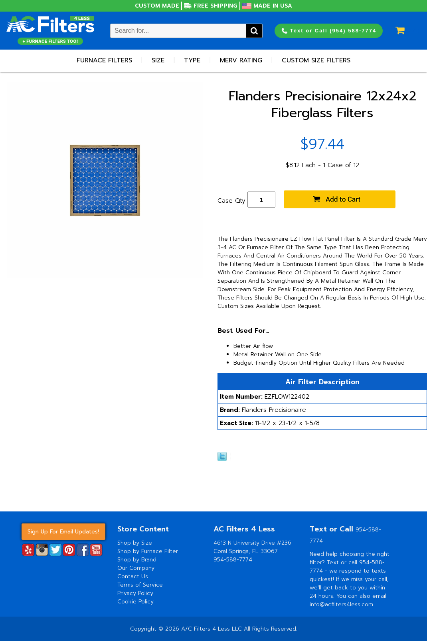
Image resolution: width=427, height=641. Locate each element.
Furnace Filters (104, 60)
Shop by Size (134, 543)
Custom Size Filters (316, 60)
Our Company (135, 568)
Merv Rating (241, 60)
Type (192, 60)
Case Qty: (232, 200)
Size (158, 60)
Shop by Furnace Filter (147, 551)
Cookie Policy (135, 601)
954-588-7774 (233, 559)
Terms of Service (140, 585)
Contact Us (132, 576)
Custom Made (157, 6)
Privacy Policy (135, 593)
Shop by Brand (136, 559)
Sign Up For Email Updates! (63, 531)
